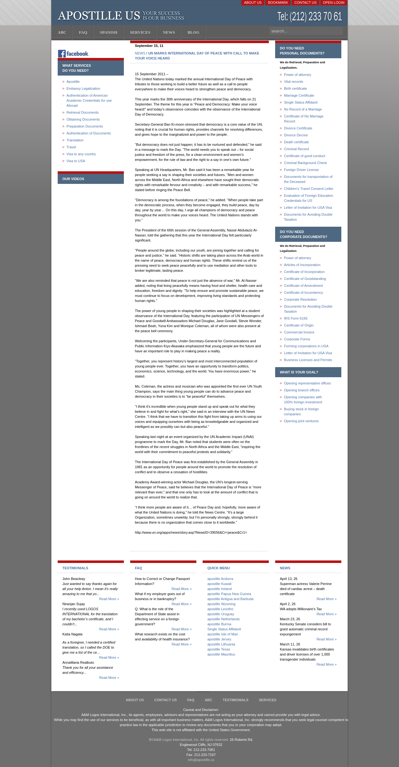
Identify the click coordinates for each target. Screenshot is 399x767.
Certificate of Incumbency (303, 292)
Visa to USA (75, 161)
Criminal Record (296, 149)
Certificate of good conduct (304, 156)
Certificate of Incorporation (304, 272)
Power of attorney (297, 75)
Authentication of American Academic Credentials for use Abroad (89, 100)
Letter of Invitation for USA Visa (308, 207)
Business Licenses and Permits (308, 360)
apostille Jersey (219, 639)
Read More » (109, 599)
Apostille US (122, 15)
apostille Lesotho (220, 609)
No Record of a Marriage (303, 109)
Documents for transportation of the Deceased (308, 179)
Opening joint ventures (301, 421)
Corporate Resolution (300, 299)
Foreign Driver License (301, 170)
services (267, 700)
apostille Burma (219, 624)
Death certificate (296, 142)
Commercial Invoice (299, 332)
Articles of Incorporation (302, 265)
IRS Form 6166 (296, 318)
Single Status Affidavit (300, 102)
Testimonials (236, 700)
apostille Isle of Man (222, 634)
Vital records (293, 81)
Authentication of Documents (88, 133)
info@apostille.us (201, 760)
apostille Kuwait (219, 584)
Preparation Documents (84, 126)
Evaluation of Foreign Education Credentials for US (308, 198)
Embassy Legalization (83, 88)
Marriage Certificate (299, 95)
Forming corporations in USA (306, 346)
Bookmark (278, 2)
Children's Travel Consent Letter (308, 188)
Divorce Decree (296, 135)
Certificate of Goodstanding (305, 279)
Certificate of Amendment (303, 285)
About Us (253, 2)
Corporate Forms (297, 339)
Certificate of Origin (299, 325)
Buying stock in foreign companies (301, 411)
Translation (75, 140)
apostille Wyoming (221, 604)
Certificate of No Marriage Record (303, 118)
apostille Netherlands (223, 619)
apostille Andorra (220, 579)
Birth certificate (295, 88)
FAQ (190, 700)
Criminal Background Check (305, 163)
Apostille (73, 81)
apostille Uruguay (220, 614)
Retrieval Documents (82, 112)
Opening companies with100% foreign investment (303, 399)
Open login (333, 2)
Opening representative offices (307, 383)
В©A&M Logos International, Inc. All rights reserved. (189, 739)
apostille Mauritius (221, 654)
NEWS (140, 53)
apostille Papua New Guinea (229, 594)
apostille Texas (218, 649)
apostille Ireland (219, 589)
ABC (208, 700)
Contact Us (305, 2)
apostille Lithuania (221, 644)
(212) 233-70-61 (310, 17)
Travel (71, 147)
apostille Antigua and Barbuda (230, 599)
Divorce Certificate (298, 128)
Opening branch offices (302, 390)
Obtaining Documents (83, 119)
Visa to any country (81, 154)
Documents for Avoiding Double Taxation (308, 217)
